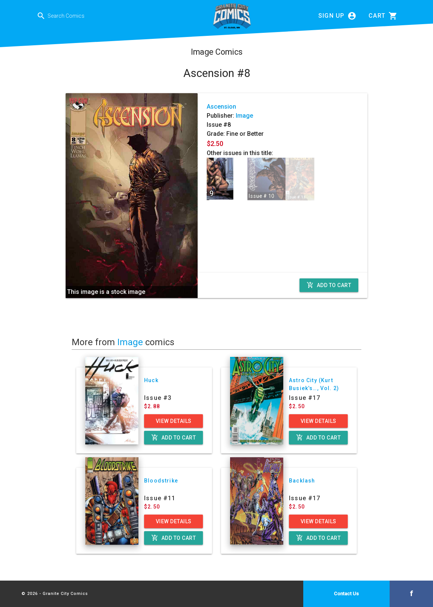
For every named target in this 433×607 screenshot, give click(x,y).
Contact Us (346, 593)
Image (244, 115)
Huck (151, 380)
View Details (174, 421)
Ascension (221, 106)
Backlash (302, 481)
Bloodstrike (161, 481)
